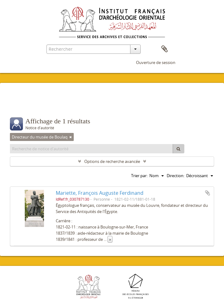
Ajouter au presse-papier (207, 193)
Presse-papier (164, 49)
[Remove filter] (70, 137)
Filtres (25, 105)
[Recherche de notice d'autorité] (91, 148)
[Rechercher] (178, 148)
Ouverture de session (155, 62)
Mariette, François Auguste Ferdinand (99, 193)
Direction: (175, 175)
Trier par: (139, 175)
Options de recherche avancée (112, 161)
